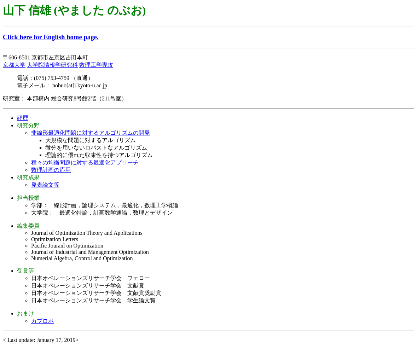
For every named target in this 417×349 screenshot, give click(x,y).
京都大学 (14, 65)
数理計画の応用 (51, 170)
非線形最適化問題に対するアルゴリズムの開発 (90, 133)
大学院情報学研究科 (52, 65)
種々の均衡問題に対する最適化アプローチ (85, 162)
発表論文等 (45, 185)
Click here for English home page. (51, 37)
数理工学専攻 (96, 65)
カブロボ (42, 321)
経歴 (22, 118)
